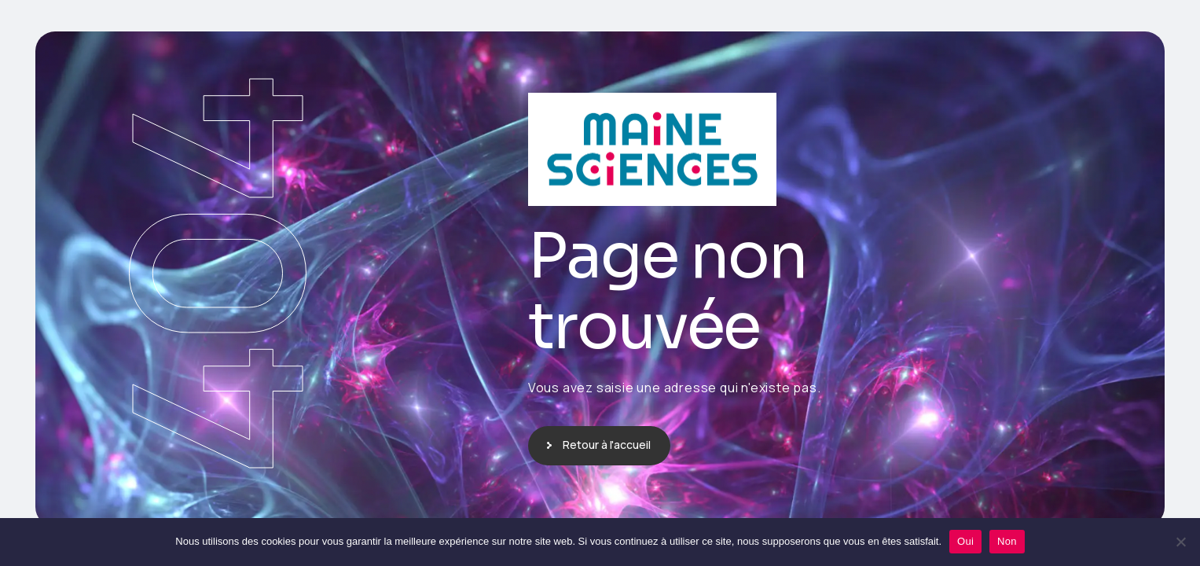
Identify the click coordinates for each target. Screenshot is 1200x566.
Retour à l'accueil (607, 444)
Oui (965, 541)
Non (1007, 541)
